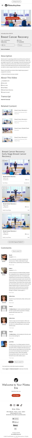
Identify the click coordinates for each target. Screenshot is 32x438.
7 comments (21, 42)
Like (3, 45)
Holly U (10, 268)
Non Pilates (5, 87)
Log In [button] (23, 18)
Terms (19, 411)
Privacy (15, 411)
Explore (23, 411)
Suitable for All (6, 80)
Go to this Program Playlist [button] (16, 242)
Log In (7, 369)
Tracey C (11, 306)
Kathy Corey (4, 42)
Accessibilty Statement (16, 434)
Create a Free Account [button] (12, 18)
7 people (11, 257)
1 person (11, 270)
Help (13, 409)
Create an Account (14, 369)
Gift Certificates (10, 411)
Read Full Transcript (5, 99)
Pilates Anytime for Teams (15, 413)
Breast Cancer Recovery (7, 90)
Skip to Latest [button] (17, 251)
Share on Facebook (5, 49)
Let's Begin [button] (16, 395)
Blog (18, 409)
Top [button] (10, 362)
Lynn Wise (11, 341)
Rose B (10, 255)
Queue (20, 45)
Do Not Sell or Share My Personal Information (16, 414)
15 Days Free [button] (16, 1)
